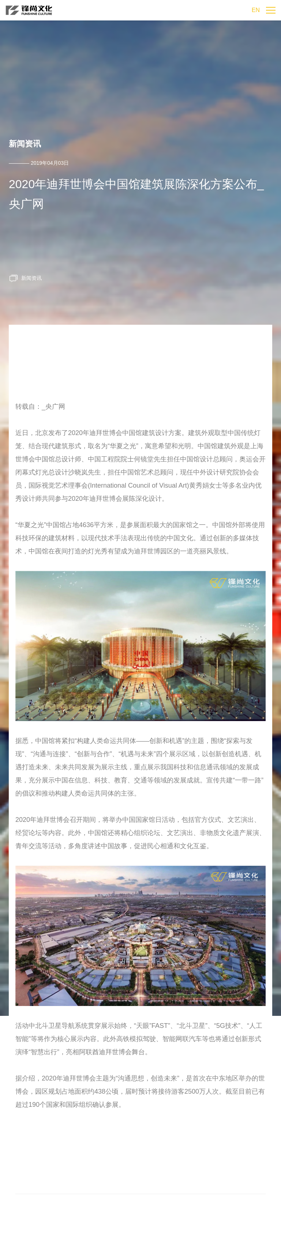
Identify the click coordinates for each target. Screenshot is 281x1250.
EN (256, 10)
